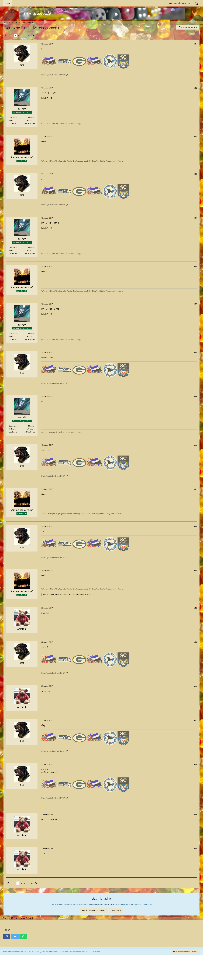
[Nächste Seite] (33, 35)
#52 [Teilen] (195, 526)
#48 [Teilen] (195, 352)
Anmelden (116, 910)
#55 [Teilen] (195, 642)
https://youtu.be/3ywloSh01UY (53, 75)
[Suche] (196, 3)
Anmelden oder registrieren (179, 3)
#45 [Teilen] (195, 218)
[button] (6, 936)
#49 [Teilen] (195, 396)
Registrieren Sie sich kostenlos (105, 904)
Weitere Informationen (181, 952)
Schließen (195, 952)
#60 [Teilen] (195, 848)
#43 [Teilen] (195, 136)
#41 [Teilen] (195, 44)
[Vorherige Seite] (5, 35)
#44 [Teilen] (195, 174)
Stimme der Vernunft (70, 594)
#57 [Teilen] (195, 720)
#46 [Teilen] (195, 266)
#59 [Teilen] (195, 814)
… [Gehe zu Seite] (24, 35)
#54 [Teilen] (195, 608)
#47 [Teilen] (195, 304)
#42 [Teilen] (195, 88)
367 (29, 35)
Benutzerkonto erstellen (93, 910)
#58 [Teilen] (195, 764)
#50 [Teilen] (195, 445)
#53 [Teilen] (195, 570)
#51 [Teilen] (195, 489)
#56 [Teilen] (195, 686)
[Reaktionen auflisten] (44, 803)
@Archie (44, 769)
